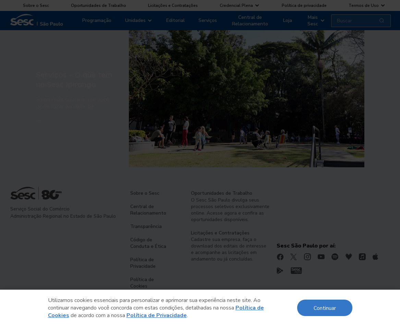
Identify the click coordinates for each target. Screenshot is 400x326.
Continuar (325, 307)
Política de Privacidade (156, 315)
